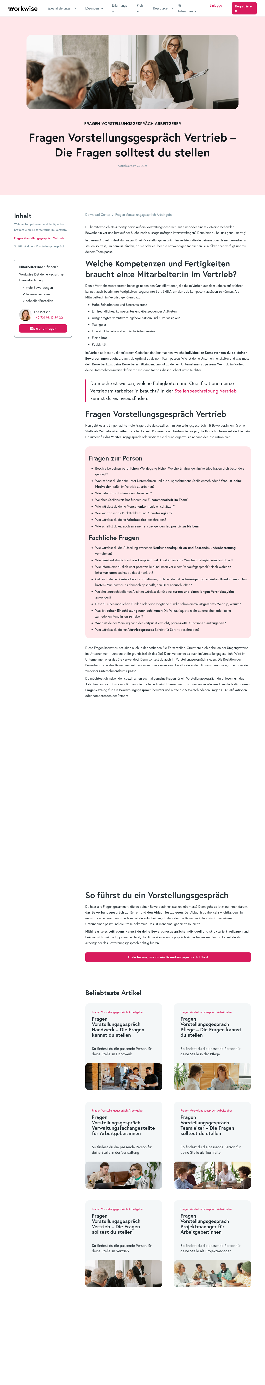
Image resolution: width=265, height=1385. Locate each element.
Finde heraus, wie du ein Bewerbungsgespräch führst (168, 957)
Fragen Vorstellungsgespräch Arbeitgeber (144, 214)
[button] (62, 8)
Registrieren (243, 8)
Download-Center (97, 214)
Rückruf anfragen (43, 328)
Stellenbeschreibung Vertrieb (206, 390)
